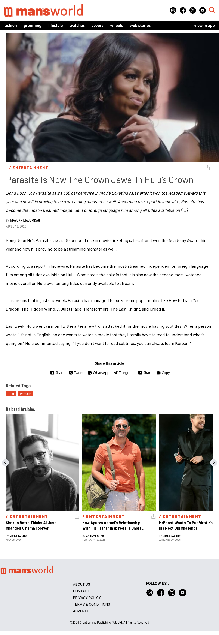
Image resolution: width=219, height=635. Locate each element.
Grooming (32, 25)
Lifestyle (55, 25)
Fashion (10, 25)
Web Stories (140, 25)
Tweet (76, 372)
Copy (163, 372)
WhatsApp (98, 372)
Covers (97, 25)
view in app (204, 25)
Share (57, 372)
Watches (77, 25)
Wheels (116, 25)
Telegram (124, 372)
